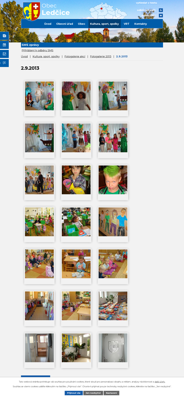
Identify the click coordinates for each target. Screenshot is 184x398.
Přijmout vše (73, 393)
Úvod (47, 23)
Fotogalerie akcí (75, 56)
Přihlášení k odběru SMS (37, 50)
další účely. (160, 381)
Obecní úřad (64, 23)
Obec (81, 23)
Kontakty (140, 23)
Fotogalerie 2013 (100, 56)
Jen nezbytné (93, 393)
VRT (126, 23)
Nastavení (111, 393)
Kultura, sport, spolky (104, 23)
